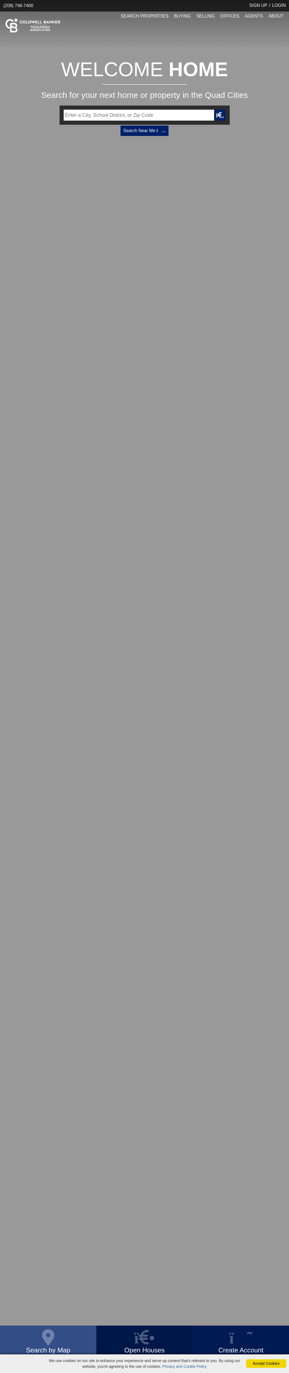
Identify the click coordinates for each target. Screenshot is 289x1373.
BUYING (182, 16)
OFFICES (229, 16)
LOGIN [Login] (279, 5)
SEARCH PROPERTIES (145, 16)
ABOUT (276, 16)
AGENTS (254, 16)
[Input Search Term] (139, 115)
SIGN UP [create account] (258, 5)
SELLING (205, 16)
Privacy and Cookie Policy (184, 1366)
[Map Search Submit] (220, 115)
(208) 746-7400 (18, 5)
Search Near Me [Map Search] (144, 130)
